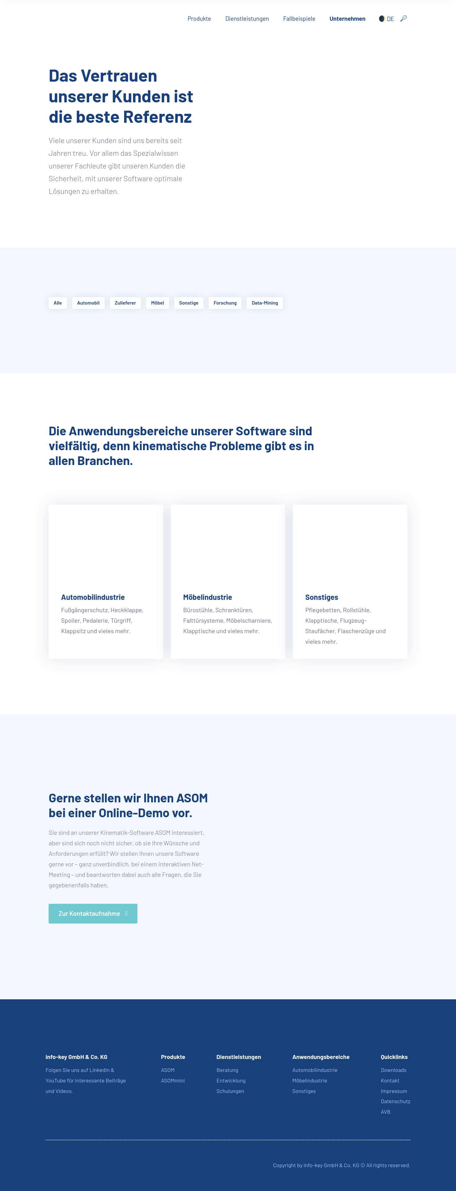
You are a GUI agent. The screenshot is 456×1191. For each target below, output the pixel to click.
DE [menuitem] (390, 18)
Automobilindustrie (93, 596)
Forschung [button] (225, 302)
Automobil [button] (88, 302)
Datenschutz (395, 1101)
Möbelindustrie (207, 596)
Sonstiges (321, 596)
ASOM (168, 1069)
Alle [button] (58, 302)
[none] (385, 18)
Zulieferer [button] (125, 302)
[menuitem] (385, 18)
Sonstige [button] (188, 302)
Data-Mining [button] (265, 302)
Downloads (393, 1069)
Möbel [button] (157, 302)
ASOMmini (173, 1080)
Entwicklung (230, 1080)
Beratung (227, 1069)
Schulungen (230, 1090)
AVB (385, 1111)
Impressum (394, 1090)
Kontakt (390, 1080)
